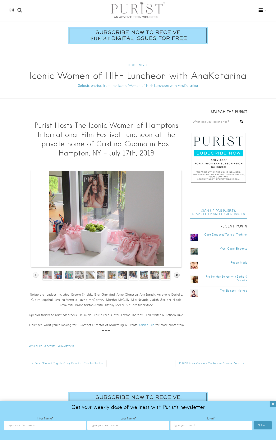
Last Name (128, 198)
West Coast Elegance (233, 248)
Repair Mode (239, 262)
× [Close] (273, 184)
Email (211, 198)
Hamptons (67, 346)
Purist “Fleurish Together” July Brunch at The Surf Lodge (69, 363)
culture (36, 346)
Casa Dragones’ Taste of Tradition (225, 234)
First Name (45, 198)
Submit (262, 205)
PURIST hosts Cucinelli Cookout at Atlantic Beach (210, 363)
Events (51, 346)
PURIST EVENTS (137, 65)
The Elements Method (233, 290)
